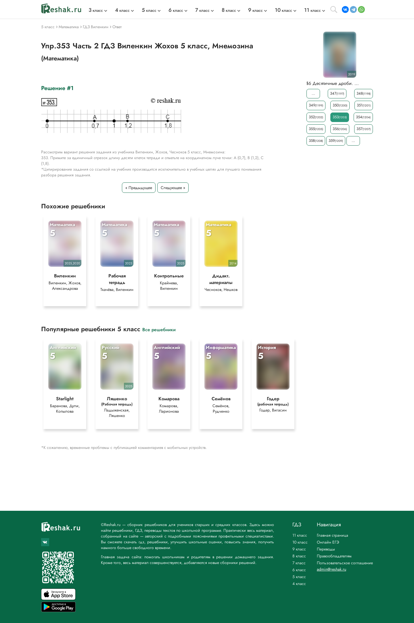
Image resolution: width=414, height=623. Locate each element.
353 (340, 117)
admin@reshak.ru (331, 569)
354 (363, 117)
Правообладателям (334, 556)
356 (340, 129)
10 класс (300, 542)
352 (316, 117)
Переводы (326, 549)
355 (316, 129)
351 (364, 105)
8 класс (299, 556)
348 (363, 93)
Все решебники (159, 329)
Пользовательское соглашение (345, 563)
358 (316, 140)
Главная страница (332, 535)
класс (96, 10)
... (313, 93)
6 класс (299, 570)
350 (340, 105)
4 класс (299, 583)
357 (363, 129)
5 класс (299, 577)
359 (336, 140)
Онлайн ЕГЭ (328, 542)
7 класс (299, 563)
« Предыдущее (138, 187)
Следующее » (173, 187)
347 (337, 93)
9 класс (299, 549)
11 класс (299, 535)
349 (316, 105)
